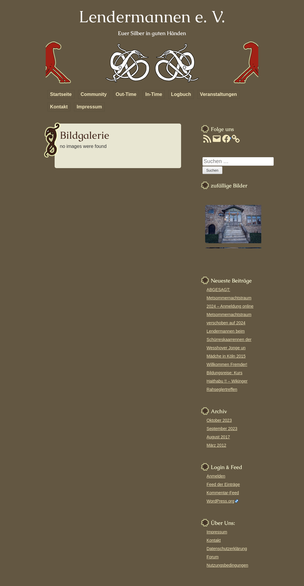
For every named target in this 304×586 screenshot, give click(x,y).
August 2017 (218, 437)
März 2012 (216, 445)
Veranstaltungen (218, 94)
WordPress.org (220, 501)
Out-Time (126, 94)
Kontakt (59, 106)
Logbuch (181, 94)
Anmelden (216, 476)
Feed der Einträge (223, 484)
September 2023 (222, 428)
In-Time (153, 94)
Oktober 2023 (219, 420)
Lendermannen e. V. (152, 16)
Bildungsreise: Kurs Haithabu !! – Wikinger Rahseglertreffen (227, 381)
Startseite (61, 94)
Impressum (89, 106)
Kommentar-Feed (223, 492)
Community (94, 94)
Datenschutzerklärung (227, 548)
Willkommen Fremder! (227, 364)
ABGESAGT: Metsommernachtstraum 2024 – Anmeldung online (230, 298)
